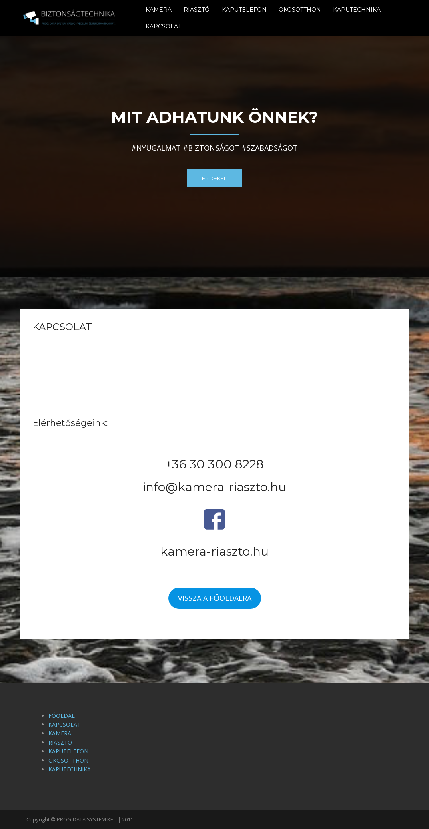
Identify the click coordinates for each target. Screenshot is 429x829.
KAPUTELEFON (244, 9)
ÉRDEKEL (214, 178)
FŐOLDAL (61, 715)
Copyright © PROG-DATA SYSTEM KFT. (72, 819)
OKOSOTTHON (300, 9)
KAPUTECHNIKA (357, 9)
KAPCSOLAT (163, 26)
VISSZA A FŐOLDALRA (214, 598)
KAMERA (159, 9)
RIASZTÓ (197, 9)
